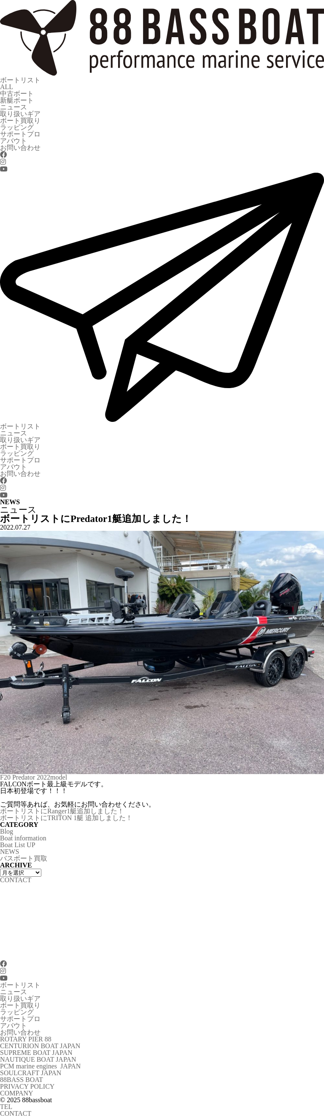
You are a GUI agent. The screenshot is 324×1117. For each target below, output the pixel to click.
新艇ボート (17, 100)
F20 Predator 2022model (33, 777)
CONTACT (15, 1113)
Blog (6, 831)
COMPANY (16, 1093)
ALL (6, 86)
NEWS (9, 851)
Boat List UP (17, 844)
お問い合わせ (20, 147)
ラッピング (17, 127)
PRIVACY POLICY (27, 1086)
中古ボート (17, 93)
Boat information (23, 838)
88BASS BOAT (21, 1079)
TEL (6, 1106)
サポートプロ (20, 134)
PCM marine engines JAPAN (40, 1066)
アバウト (13, 140)
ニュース (13, 107)
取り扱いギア (20, 113)
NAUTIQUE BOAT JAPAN (38, 1059)
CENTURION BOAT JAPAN (40, 1045)
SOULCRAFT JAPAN (30, 1072)
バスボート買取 (23, 858)
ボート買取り (20, 120)
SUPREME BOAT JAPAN (36, 1052)
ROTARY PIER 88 (25, 1039)
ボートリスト (20, 80)
